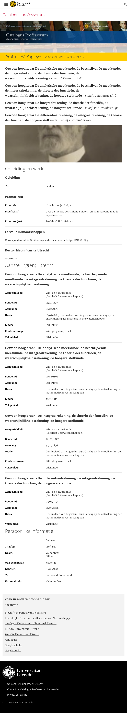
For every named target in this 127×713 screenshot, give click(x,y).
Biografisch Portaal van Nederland (25, 612)
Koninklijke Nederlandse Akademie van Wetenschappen (38, 618)
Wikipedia (11, 639)
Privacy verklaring (17, 694)
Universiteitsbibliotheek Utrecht (25, 683)
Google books (13, 650)
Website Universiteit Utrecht (22, 634)
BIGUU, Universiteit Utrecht (22, 629)
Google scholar (13, 645)
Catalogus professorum (24, 14)
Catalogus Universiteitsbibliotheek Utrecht (30, 623)
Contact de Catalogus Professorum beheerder (33, 689)
